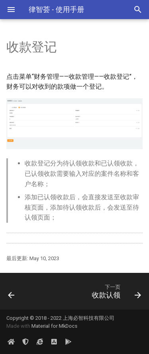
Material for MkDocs (54, 326)
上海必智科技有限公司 (88, 318)
